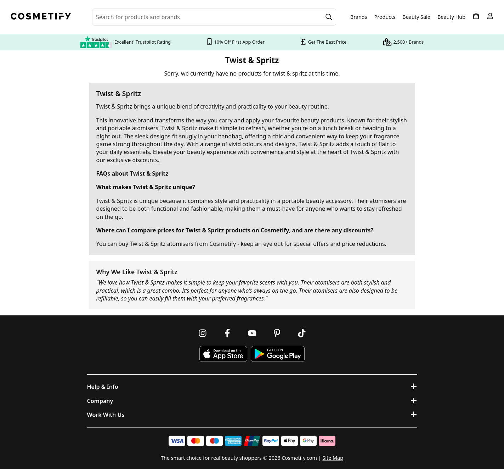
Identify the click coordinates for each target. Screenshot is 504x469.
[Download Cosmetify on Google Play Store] (278, 354)
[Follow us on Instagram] (203, 333)
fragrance (386, 136)
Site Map (332, 457)
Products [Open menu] (385, 16)
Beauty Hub (451, 17)
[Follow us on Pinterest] (277, 333)
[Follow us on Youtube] (252, 333)
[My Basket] (476, 16)
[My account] (490, 16)
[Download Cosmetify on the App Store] (223, 354)
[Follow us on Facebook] (227, 333)
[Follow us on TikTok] (302, 333)
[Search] (329, 17)
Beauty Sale (416, 17)
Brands (358, 17)
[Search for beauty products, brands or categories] (214, 17)
